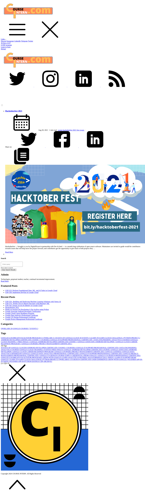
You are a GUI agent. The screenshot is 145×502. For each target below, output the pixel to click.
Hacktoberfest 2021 (13, 111)
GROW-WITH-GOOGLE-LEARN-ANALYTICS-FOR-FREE (65, 357)
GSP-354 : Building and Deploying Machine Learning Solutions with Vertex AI (33, 302)
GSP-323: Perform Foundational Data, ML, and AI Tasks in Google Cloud (31, 290)
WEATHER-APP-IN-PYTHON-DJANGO (24, 361)
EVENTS (34, 328)
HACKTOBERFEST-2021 (98, 357)
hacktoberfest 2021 (70, 130)
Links (3, 39)
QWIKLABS (7, 328)
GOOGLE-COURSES (21, 328)
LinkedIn (17, 41)
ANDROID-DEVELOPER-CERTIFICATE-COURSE (20, 340)
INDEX (111, 357)
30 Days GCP (5, 43)
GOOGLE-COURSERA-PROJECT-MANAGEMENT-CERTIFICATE (46, 344)
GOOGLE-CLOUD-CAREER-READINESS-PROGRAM (33, 352)
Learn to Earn (5, 47)
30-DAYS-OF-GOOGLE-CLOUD (68, 338)
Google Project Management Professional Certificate (23, 319)
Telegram (24, 41)
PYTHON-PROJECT (132, 338)
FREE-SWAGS (24, 342)
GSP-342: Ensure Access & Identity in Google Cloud (23, 305)
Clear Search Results (9, 270)
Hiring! (3, 49)
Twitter (30, 41)
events (60, 130)
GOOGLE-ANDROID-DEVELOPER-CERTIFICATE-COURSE (53, 342)
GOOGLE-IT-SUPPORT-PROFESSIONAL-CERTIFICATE (101, 354)
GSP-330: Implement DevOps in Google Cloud (21, 292)
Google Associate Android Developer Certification (23, 311)
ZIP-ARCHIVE (46, 361)
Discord (3, 41)
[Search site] (12, 264)
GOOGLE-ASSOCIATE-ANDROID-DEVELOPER (96, 342)
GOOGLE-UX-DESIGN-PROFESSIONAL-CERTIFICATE (119, 355)
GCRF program (6, 45)
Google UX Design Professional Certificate (20, 317)
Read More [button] (5, 281)
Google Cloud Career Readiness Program (19, 313)
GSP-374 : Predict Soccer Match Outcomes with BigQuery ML (27, 303)
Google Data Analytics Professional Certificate (21, 315)
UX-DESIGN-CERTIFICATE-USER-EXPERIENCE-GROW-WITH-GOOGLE (98, 359)
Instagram (10, 41)
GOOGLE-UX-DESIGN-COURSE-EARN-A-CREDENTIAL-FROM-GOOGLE (69, 355)
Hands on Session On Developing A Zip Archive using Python (27, 309)
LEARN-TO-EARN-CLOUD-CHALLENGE (107, 338)
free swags (81, 130)
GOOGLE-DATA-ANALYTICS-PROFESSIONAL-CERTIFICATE (55, 354)
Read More (9, 252)
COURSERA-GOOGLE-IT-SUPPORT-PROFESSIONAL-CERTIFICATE (67, 340)
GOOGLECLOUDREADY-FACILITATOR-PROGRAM (22, 338)
